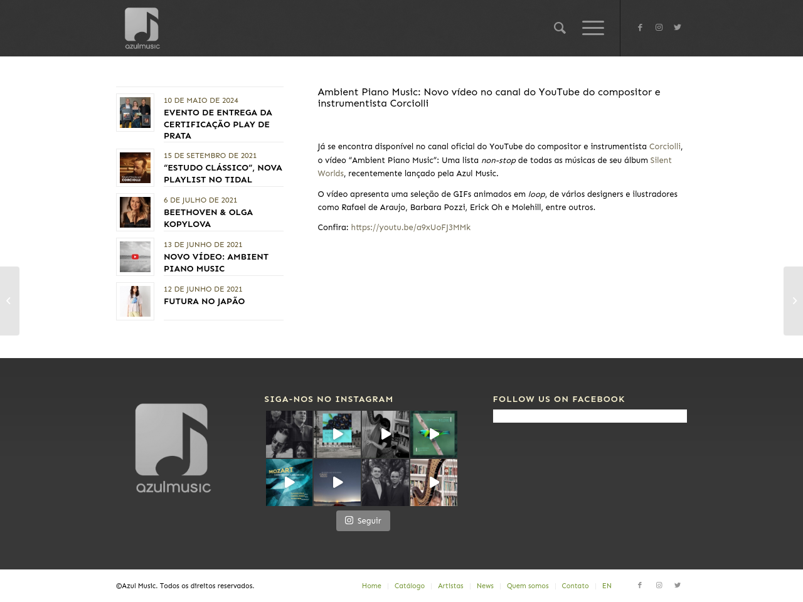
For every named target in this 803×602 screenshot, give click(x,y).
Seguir (363, 520)
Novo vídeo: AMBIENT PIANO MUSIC (216, 262)
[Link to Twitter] (677, 27)
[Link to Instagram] (658, 27)
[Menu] (589, 28)
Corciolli (665, 146)
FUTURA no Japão (204, 301)
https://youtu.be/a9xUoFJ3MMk (411, 227)
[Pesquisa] (560, 28)
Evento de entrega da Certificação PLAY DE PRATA (218, 123)
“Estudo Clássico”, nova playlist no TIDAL (223, 173)
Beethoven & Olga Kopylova (208, 218)
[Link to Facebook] (639, 27)
